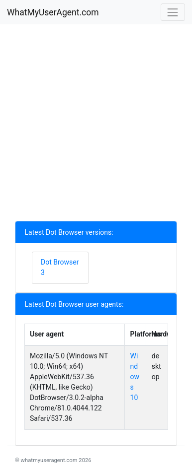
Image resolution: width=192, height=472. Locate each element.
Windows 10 (135, 377)
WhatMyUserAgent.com (53, 12)
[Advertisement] (96, 125)
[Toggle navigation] (173, 12)
